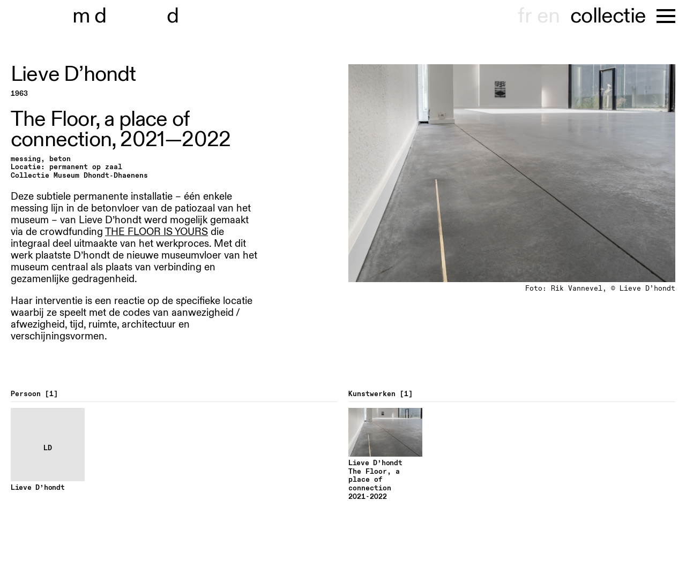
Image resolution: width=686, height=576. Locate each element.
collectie (608, 16)
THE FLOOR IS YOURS (156, 231)
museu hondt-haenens (133, 16)
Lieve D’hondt (73, 74)
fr (524, 16)
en (548, 16)
